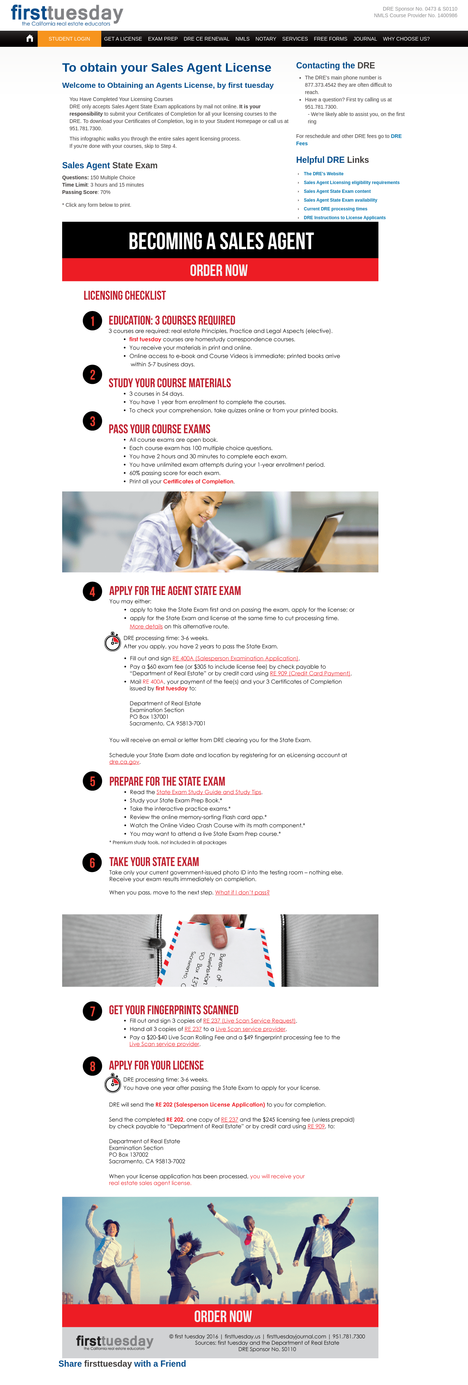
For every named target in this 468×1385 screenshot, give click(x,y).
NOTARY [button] (266, 39)
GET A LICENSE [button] (123, 39)
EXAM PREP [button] (163, 39)
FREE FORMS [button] (330, 39)
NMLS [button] (242, 39)
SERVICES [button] (295, 39)
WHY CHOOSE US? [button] (406, 39)
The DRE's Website (324, 173)
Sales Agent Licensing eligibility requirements (352, 182)
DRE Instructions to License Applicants (345, 217)
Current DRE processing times (335, 209)
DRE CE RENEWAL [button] (207, 39)
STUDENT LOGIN (69, 39)
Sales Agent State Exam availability (340, 200)
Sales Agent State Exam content (337, 191)
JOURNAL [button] (365, 39)
